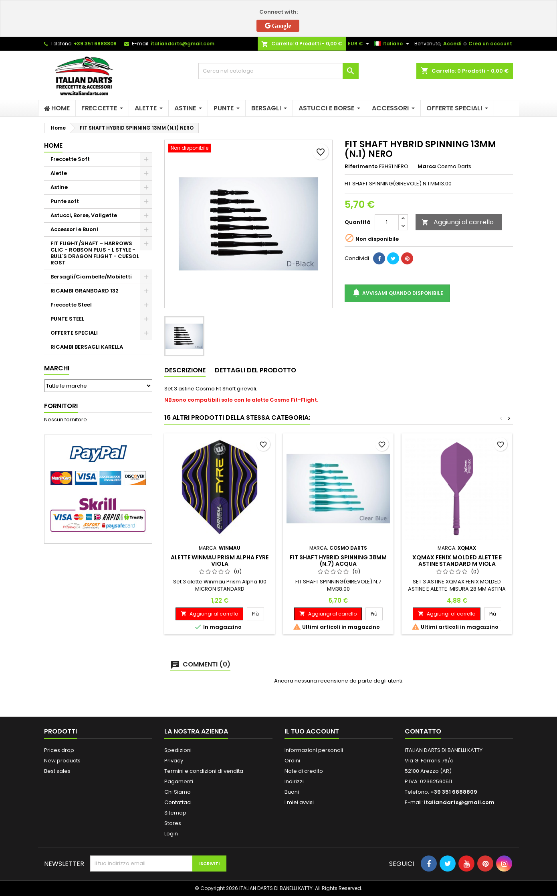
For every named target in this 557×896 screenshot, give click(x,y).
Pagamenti (178, 781)
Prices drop (59, 750)
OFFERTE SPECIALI (74, 333)
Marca (427, 166)
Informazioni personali (314, 750)
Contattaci (178, 802)
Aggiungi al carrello (458, 222)
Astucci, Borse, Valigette (83, 215)
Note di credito (304, 771)
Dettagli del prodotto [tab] (255, 370)
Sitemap (175, 813)
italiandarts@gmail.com (182, 43)
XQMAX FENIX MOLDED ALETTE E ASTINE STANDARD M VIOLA (457, 560)
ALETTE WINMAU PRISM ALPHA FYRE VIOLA (219, 560)
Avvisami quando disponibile (397, 293)
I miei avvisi (299, 802)
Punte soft (64, 201)
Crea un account (490, 43)
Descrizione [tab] (185, 370)
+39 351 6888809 (95, 43)
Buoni (292, 792)
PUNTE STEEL (67, 319)
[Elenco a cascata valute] (359, 44)
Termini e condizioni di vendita (203, 771)
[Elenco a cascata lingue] (392, 44)
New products (62, 760)
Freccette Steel (71, 305)
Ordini (292, 760)
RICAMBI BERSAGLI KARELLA (86, 347)
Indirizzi (294, 781)
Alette (58, 173)
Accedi (452, 43)
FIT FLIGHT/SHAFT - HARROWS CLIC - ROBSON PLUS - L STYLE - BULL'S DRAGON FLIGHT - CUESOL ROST (94, 253)
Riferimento (361, 166)
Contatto (423, 731)
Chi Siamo (177, 792)
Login (171, 833)
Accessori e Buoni (74, 229)
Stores (172, 823)
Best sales (57, 771)
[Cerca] (278, 71)
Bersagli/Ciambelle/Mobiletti (91, 276)
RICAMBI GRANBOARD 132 (84, 291)
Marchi (56, 368)
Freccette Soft (70, 159)
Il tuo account (312, 731)
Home (53, 145)
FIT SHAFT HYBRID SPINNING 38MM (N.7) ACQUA (338, 560)
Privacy (173, 760)
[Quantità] (387, 222)
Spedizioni (178, 750)
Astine (59, 187)
